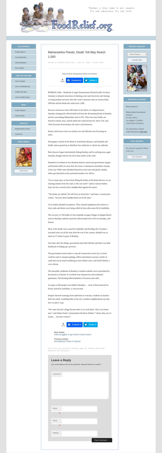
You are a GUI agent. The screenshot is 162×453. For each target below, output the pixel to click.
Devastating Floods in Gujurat (67, 341)
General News (78, 348)
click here (143, 132)
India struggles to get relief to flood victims (72, 335)
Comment (57, 374)
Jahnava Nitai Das (66, 62)
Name (56, 409)
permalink (65, 351)
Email (56, 421)
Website (56, 433)
